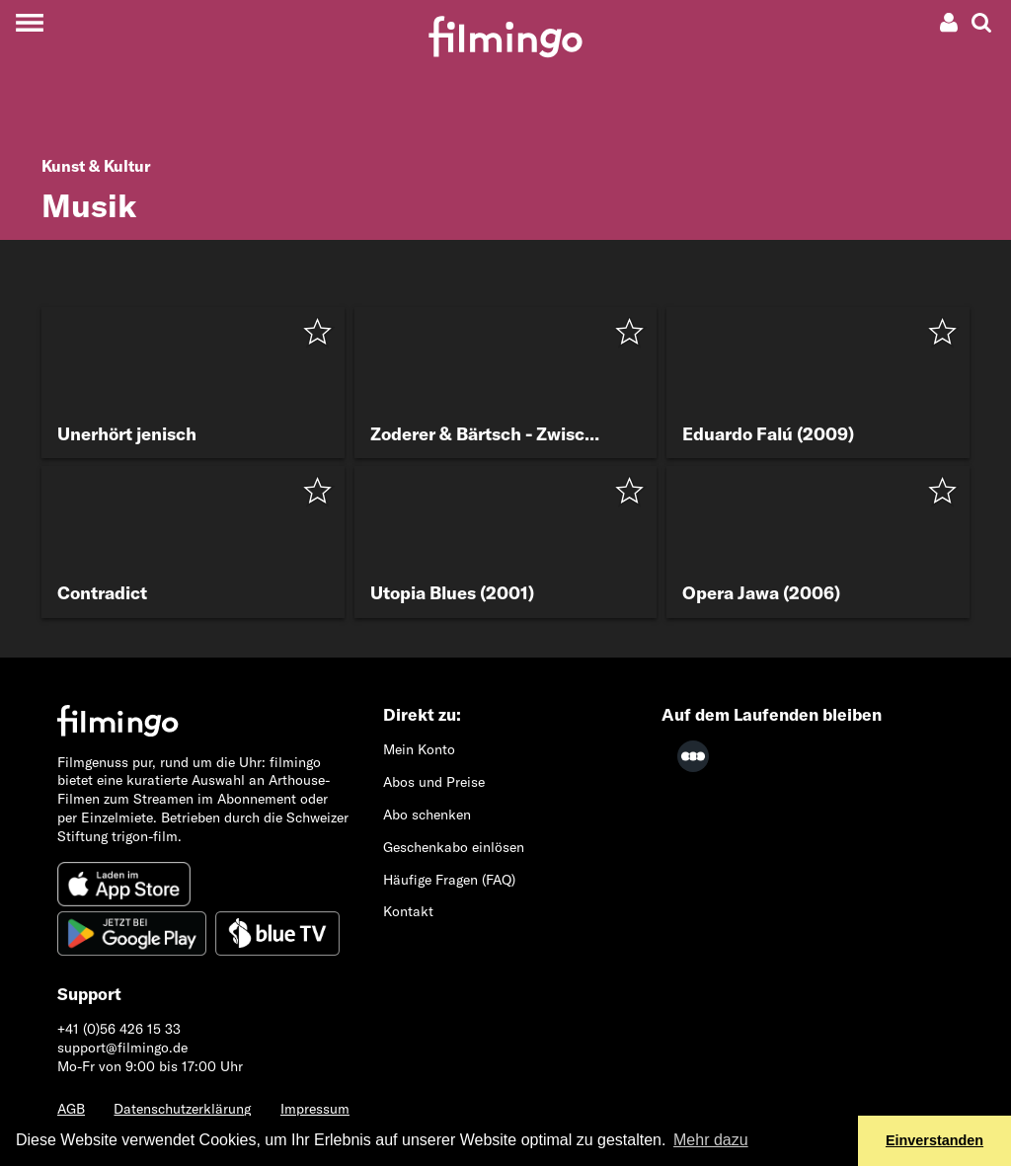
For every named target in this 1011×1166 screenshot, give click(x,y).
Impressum (315, 1109)
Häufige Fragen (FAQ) (449, 880)
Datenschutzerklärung (182, 1109)
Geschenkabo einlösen (453, 847)
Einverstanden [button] (934, 1140)
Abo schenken (427, 814)
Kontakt (408, 911)
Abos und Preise (434, 782)
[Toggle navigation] (29, 22)
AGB (71, 1109)
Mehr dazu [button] (710, 1139)
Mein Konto (419, 749)
